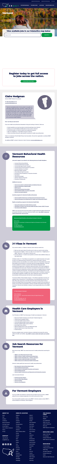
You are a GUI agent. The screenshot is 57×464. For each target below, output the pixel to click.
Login (54, 1)
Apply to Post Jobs (46, 434)
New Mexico (31, 426)
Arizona (17, 418)
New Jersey (31, 424)
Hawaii (17, 436)
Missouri (31, 415)
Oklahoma (31, 435)
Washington (31, 454)
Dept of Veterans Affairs (20, 431)
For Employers (45, 5)
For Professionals (36, 5)
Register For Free (28, 81)
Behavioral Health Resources (48, 456)
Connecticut (18, 427)
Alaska (17, 417)
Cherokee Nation (19, 424)
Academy (4, 418)
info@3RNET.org (5, 439)
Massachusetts (19, 454)
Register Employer (47, 1)
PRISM (44, 455)
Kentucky (18, 447)
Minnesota (18, 458)
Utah (30, 449)
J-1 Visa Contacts (46, 446)
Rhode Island (31, 440)
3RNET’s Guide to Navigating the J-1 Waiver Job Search (26, 357)
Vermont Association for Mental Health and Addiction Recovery (28, 184)
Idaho (17, 438)
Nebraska (31, 418)
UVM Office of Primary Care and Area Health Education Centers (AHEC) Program (32, 206)
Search (46, 35)
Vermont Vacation (18, 380)
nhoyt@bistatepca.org (19, 226)
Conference (4, 420)
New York (31, 427)
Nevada (30, 420)
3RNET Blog (45, 449)
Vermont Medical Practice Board (21, 367)
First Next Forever (5, 424)
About (3, 415)
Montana (31, 417)
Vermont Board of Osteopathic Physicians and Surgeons (27, 369)
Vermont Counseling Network (21, 192)
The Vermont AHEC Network (21, 207)
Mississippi (18, 460)
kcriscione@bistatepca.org (36, 140)
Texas (30, 447)
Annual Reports (5, 426)
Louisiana (18, 449)
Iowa (17, 444)
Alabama (17, 415)
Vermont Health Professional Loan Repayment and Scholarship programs (30, 372)
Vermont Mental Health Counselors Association (25, 190)
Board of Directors (6, 422)
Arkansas (17, 420)
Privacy (3, 431)
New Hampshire (32, 422)
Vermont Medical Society (20, 370)
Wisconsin (31, 458)
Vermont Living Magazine (20, 382)
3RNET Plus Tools (46, 422)
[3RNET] (10, 5)
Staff (3, 417)
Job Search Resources (47, 451)
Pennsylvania (32, 438)
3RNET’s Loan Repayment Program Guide (23, 354)
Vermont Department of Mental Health (23, 186)
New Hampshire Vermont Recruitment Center (24, 366)
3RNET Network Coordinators (49, 427)
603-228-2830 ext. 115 (12, 101)
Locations (52, 5)
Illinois (17, 440)
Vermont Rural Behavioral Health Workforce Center (25, 204)
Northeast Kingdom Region (20, 377)
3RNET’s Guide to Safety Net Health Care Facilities (25, 359)
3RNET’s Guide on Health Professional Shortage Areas (26, 356)
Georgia (17, 435)
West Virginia (32, 456)
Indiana (17, 442)
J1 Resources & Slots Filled (48, 447)
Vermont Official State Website (21, 379)
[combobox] (22, 35)
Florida (17, 433)
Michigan (18, 456)
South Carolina (32, 442)
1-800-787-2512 (5, 438)
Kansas (17, 445)
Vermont (31, 451)
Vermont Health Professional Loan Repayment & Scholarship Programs (30, 197)
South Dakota (32, 444)
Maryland (18, 453)
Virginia (30, 453)
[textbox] (22, 35)
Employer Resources (47, 437)
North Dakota (32, 431)
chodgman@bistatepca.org (11, 103)
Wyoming (31, 460)
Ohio (30, 433)
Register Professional (37, 1)
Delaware (18, 429)
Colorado (17, 426)
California (18, 422)
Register (44, 418)
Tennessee (31, 445)
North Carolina (32, 429)
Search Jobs (45, 416)
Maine (17, 451)
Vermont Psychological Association (22, 189)
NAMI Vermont (18, 187)
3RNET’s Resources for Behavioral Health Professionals (26, 360)
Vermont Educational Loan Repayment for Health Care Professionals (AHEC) (31, 199)
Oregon (30, 436)
